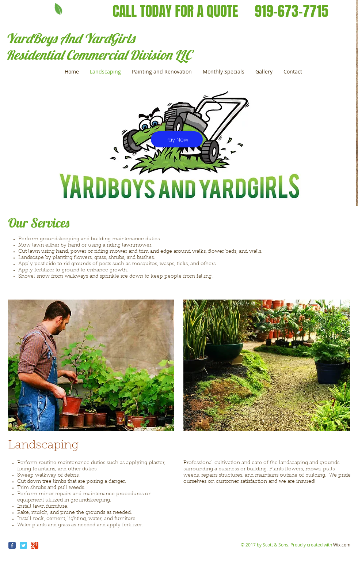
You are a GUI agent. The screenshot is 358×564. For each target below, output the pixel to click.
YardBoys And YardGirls (70, 38)
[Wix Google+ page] (34, 545)
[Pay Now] (177, 139)
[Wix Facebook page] (12, 545)
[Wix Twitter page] (23, 545)
